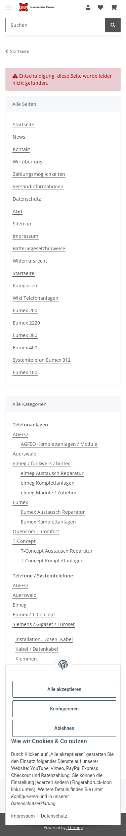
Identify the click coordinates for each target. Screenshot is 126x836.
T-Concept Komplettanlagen (52, 560)
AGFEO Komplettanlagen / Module (59, 444)
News (19, 137)
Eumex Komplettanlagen (48, 521)
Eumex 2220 (26, 323)
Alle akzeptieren (64, 689)
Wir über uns (27, 161)
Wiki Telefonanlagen (35, 298)
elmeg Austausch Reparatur (52, 473)
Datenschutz (54, 816)
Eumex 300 (25, 335)
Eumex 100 (25, 372)
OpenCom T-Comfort (36, 531)
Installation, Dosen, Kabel (44, 639)
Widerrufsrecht (30, 261)
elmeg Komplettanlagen (48, 483)
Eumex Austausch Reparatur (53, 512)
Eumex (20, 502)
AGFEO (20, 434)
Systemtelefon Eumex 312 (42, 360)
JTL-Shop (75, 827)
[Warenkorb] (114, 7)
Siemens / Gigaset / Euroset (44, 624)
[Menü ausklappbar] (8, 4)
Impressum (23, 816)
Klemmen (26, 658)
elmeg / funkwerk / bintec (41, 463)
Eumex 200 (25, 310)
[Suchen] (55, 25)
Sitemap (22, 223)
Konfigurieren (64, 708)
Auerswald (25, 453)
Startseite (23, 124)
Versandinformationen (38, 186)
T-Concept (24, 541)
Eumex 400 (25, 347)
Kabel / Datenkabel (36, 649)
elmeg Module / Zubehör (49, 492)
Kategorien (25, 285)
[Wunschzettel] (100, 7)
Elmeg (20, 605)
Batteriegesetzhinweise (39, 248)
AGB (17, 211)
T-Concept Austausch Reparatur (57, 551)
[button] (88, 7)
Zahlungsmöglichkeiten (39, 174)
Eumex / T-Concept (34, 614)
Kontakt (21, 149)
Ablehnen (64, 728)
